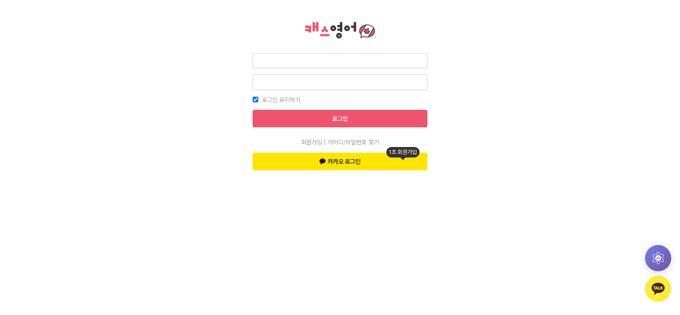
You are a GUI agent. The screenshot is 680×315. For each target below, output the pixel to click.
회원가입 (311, 142)
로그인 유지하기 (281, 99)
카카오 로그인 (369, 159)
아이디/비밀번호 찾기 (353, 142)
